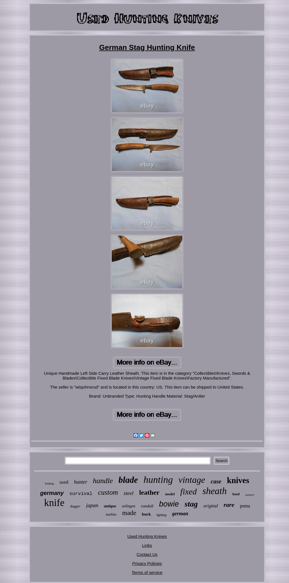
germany (52, 493)
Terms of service (147, 572)
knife (54, 502)
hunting (158, 479)
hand (235, 494)
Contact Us (147, 554)
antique (110, 506)
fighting (162, 515)
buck (146, 514)
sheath (214, 491)
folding (49, 483)
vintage (192, 480)
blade (128, 480)
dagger (75, 506)
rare (229, 504)
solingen (128, 506)
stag (191, 503)
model (170, 494)
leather (149, 492)
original (210, 505)
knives (238, 480)
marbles (111, 514)
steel (128, 493)
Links (147, 545)
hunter (80, 482)
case (216, 481)
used (64, 482)
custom (108, 492)
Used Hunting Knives (147, 536)
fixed (188, 491)
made (129, 512)
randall (147, 506)
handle (103, 481)
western (249, 494)
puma (245, 505)
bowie (169, 504)
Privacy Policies (147, 563)
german (180, 513)
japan (92, 505)
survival (81, 493)
